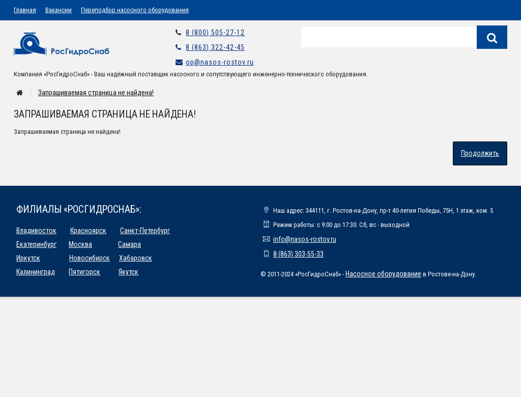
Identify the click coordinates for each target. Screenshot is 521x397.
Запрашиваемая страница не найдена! (96, 93)
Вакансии (58, 10)
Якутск (128, 272)
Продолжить (480, 153)
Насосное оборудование (383, 274)
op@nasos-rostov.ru (220, 62)
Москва (80, 244)
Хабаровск (135, 258)
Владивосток (36, 230)
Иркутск (28, 258)
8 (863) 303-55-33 (298, 254)
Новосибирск (89, 258)
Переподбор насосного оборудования (135, 10)
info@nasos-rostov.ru (304, 239)
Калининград (35, 272)
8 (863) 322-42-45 (215, 47)
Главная (25, 10)
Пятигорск (84, 272)
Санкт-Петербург (145, 230)
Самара (129, 244)
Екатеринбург (36, 244)
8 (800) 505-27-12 (215, 33)
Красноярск (88, 230)
